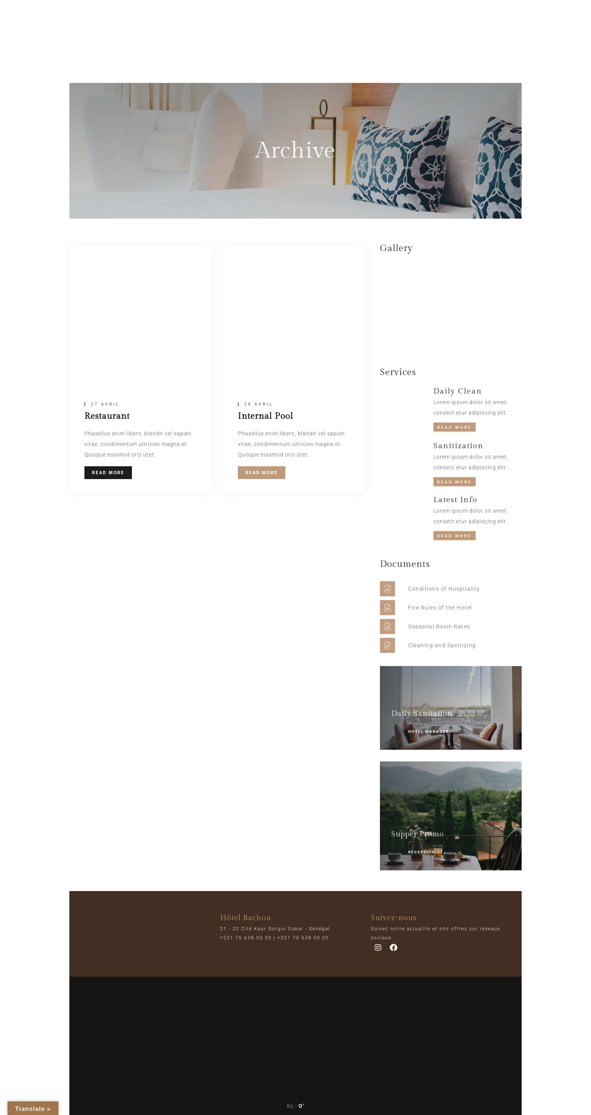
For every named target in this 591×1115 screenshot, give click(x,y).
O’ (301, 1106)
